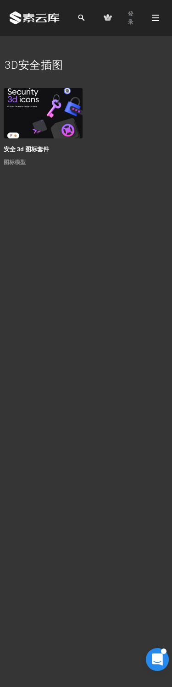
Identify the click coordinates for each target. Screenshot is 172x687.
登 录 (130, 18)
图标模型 (15, 162)
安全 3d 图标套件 (26, 149)
